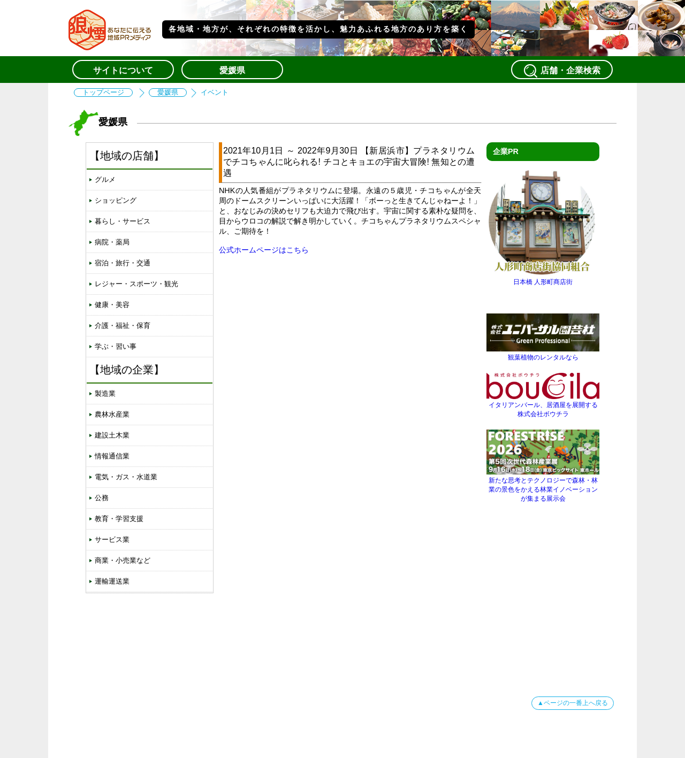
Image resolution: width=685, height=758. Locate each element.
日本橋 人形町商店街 (542, 278)
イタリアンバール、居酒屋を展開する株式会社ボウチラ (542, 405)
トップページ (103, 92)
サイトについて (123, 70)
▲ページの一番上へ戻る (572, 703)
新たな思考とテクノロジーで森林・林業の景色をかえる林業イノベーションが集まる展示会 (542, 485)
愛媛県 (232, 70)
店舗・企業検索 (561, 70)
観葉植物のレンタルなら (542, 353)
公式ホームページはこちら (264, 250)
